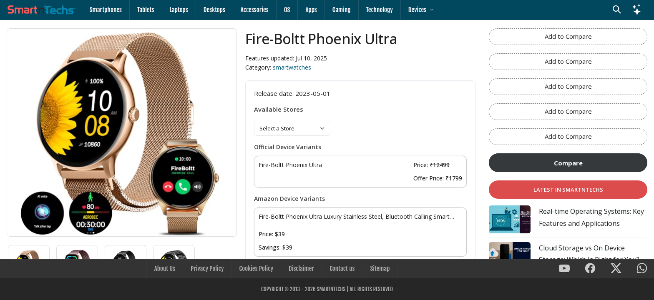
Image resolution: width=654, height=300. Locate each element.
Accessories (255, 10)
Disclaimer (301, 268)
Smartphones (106, 10)
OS (287, 10)
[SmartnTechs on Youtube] (564, 269)
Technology (379, 10)
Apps (311, 10)
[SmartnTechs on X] (616, 269)
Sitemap (380, 268)
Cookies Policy (256, 268)
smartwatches (292, 67)
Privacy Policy (207, 268)
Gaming (341, 10)
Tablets (145, 10)
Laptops (179, 10)
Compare (568, 163)
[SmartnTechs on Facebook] (590, 269)
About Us (164, 268)
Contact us (342, 268)
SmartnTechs (331, 289)
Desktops (214, 10)
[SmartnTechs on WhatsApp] (641, 269)
